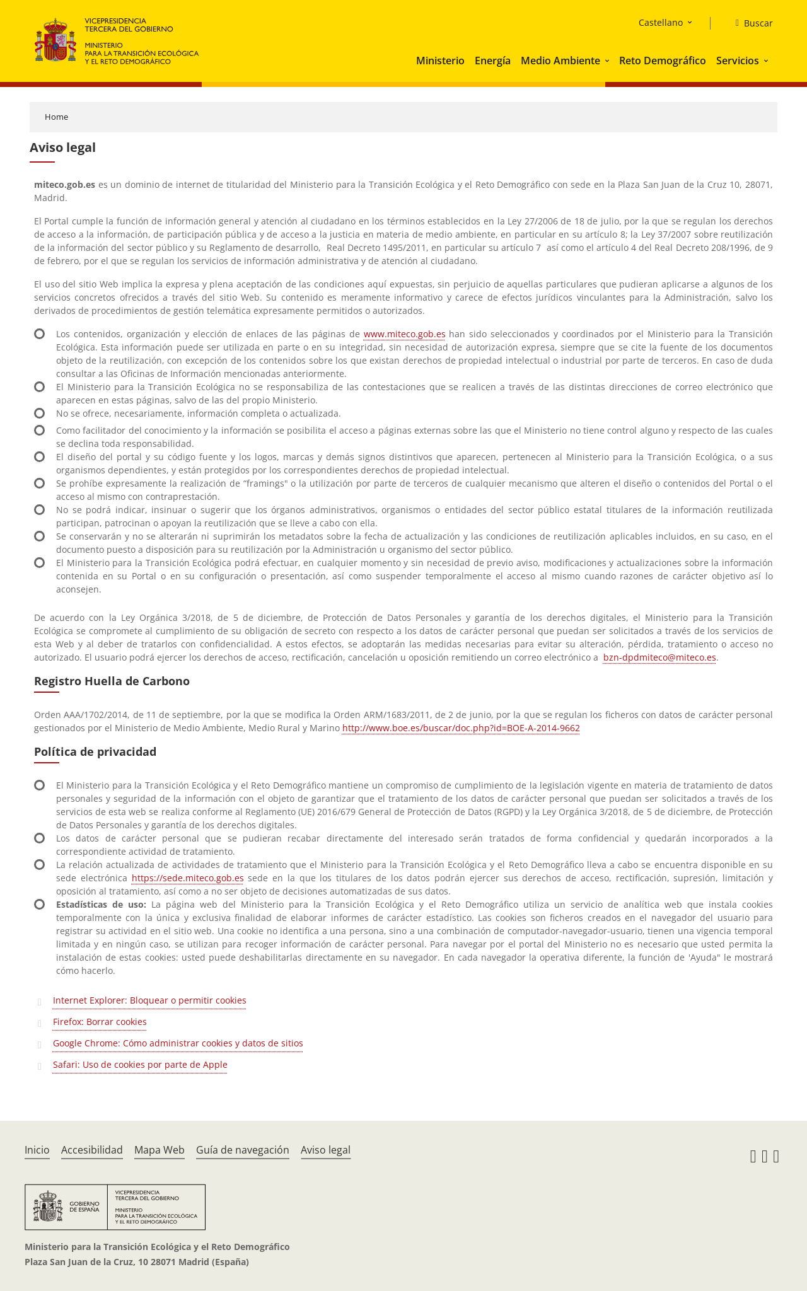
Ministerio (440, 60)
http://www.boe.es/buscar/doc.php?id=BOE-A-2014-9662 (461, 728)
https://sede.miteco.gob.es (188, 878)
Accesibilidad (92, 1150)
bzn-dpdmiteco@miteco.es (659, 657)
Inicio (37, 1150)
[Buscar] (749, 23)
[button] (608, 60)
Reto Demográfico (662, 60)
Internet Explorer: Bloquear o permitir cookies (150, 1000)
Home (56, 116)
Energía (493, 60)
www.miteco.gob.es (405, 334)
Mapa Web (159, 1150)
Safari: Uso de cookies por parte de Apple (140, 1064)
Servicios (737, 60)
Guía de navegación (242, 1150)
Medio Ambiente (560, 60)
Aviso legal (326, 1150)
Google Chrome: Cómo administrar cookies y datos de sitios (178, 1043)
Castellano (661, 22)
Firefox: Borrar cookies (100, 1022)
